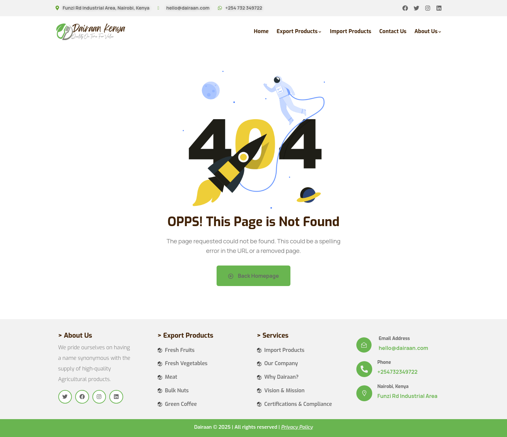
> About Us (75, 335)
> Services (272, 335)
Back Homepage (253, 275)
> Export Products (186, 335)
